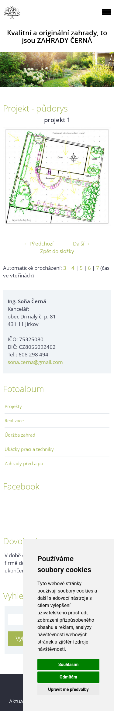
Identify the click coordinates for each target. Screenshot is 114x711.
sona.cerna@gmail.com (35, 362)
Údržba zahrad (20, 435)
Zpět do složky (57, 251)
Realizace (14, 420)
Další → (82, 243)
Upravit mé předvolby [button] (68, 689)
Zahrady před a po (24, 463)
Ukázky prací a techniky (29, 449)
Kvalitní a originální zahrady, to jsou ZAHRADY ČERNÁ (57, 36)
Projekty (13, 406)
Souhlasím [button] (68, 664)
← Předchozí (39, 243)
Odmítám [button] (68, 677)
